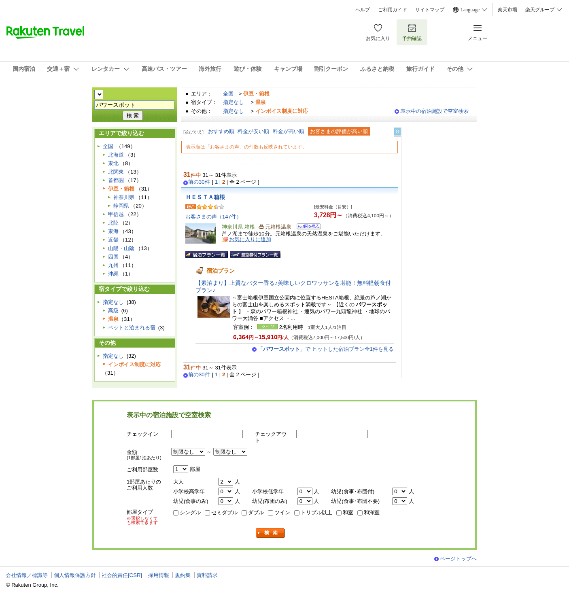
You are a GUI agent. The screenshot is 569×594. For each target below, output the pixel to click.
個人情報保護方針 (75, 575)
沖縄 (113, 274)
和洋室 (372, 512)
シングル (190, 512)
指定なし (233, 102)
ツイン (282, 512)
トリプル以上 (316, 512)
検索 (270, 533)
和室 (348, 512)
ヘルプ (362, 10)
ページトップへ (458, 559)
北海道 (116, 155)
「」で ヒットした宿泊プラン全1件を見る (326, 349)
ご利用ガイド (392, 10)
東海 (113, 231)
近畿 (113, 240)
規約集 (183, 575)
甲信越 (116, 214)
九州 (113, 265)
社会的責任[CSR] (122, 575)
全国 (228, 94)
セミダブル (224, 512)
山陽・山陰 (121, 248)
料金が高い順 (288, 131)
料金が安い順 (253, 131)
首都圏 (116, 180)
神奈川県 (123, 197)
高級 (113, 311)
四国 (113, 257)
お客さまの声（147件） (213, 217)
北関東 (116, 172)
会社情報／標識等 (27, 575)
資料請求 (207, 575)
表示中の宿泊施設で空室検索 (434, 111)
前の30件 (199, 182)
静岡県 (121, 206)
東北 (113, 163)
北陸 (113, 223)
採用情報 (158, 575)
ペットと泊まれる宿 (131, 328)
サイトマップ (429, 10)
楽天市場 (507, 10)
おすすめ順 (221, 131)
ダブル (256, 512)
